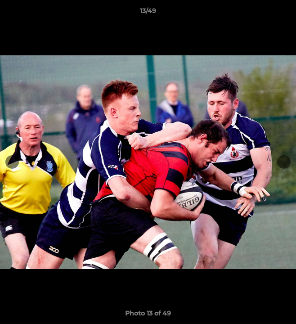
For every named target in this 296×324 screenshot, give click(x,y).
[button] (285, 13)
